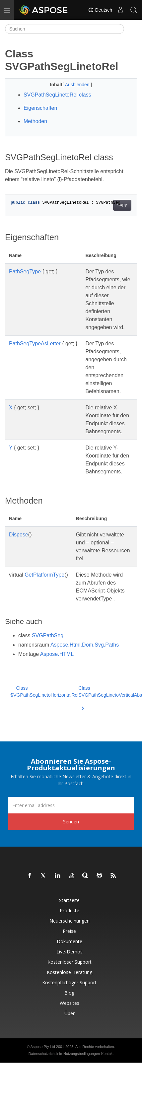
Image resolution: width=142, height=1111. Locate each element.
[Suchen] (64, 29)
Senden (71, 821)
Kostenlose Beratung (69, 972)
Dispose (18, 534)
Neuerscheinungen (69, 921)
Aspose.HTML (57, 654)
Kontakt (107, 1054)
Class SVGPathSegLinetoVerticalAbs (110, 695)
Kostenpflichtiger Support (69, 982)
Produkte (69, 910)
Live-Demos (69, 951)
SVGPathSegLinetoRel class (57, 95)
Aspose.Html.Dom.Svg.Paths (84, 645)
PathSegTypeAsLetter (35, 343)
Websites (69, 1003)
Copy (122, 205)
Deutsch (100, 10)
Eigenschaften (40, 108)
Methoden (35, 121)
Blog (69, 993)
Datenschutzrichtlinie (45, 1054)
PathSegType (25, 271)
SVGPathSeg (47, 635)
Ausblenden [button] (78, 84)
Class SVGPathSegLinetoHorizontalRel (44, 691)
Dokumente (69, 941)
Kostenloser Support (69, 962)
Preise (69, 931)
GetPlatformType (44, 575)
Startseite (69, 900)
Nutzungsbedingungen (81, 1054)
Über (69, 1013)
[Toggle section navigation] (130, 29)
